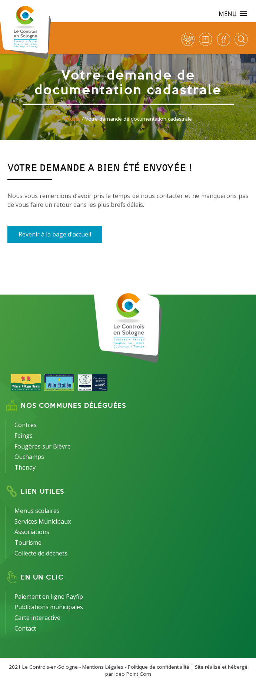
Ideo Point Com (132, 674)
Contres (25, 425)
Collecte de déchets (40, 553)
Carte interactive (37, 618)
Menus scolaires (37, 511)
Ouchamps (29, 457)
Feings (23, 436)
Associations (31, 532)
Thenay (25, 467)
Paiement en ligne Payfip (48, 596)
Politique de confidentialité (158, 667)
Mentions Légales (102, 667)
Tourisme (27, 542)
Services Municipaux (42, 521)
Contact (25, 628)
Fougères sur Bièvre (42, 446)
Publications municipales (48, 607)
